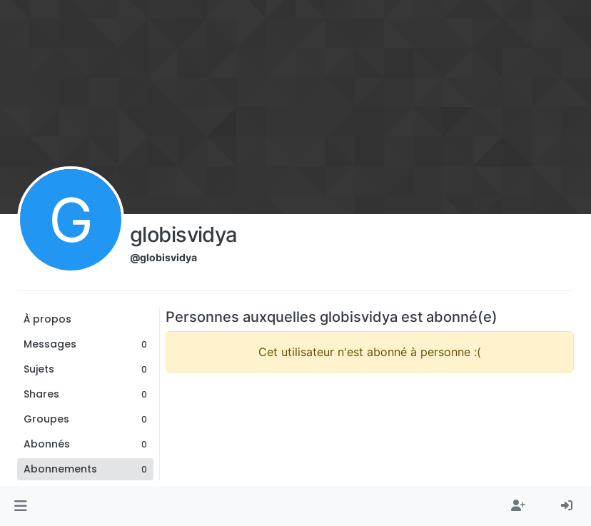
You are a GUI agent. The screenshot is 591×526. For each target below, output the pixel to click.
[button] (20, 506)
